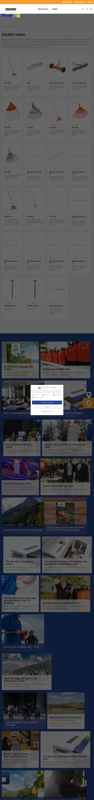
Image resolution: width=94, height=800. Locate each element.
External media (37, 397)
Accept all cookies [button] (47, 402)
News (55, 9)
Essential (35, 395)
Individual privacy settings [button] (47, 411)
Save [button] (47, 407)
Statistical (46, 395)
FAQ (91, 2)
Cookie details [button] (47, 413)
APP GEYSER (68, 2)
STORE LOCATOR (80, 2)
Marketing (57, 395)
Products (43, 9)
